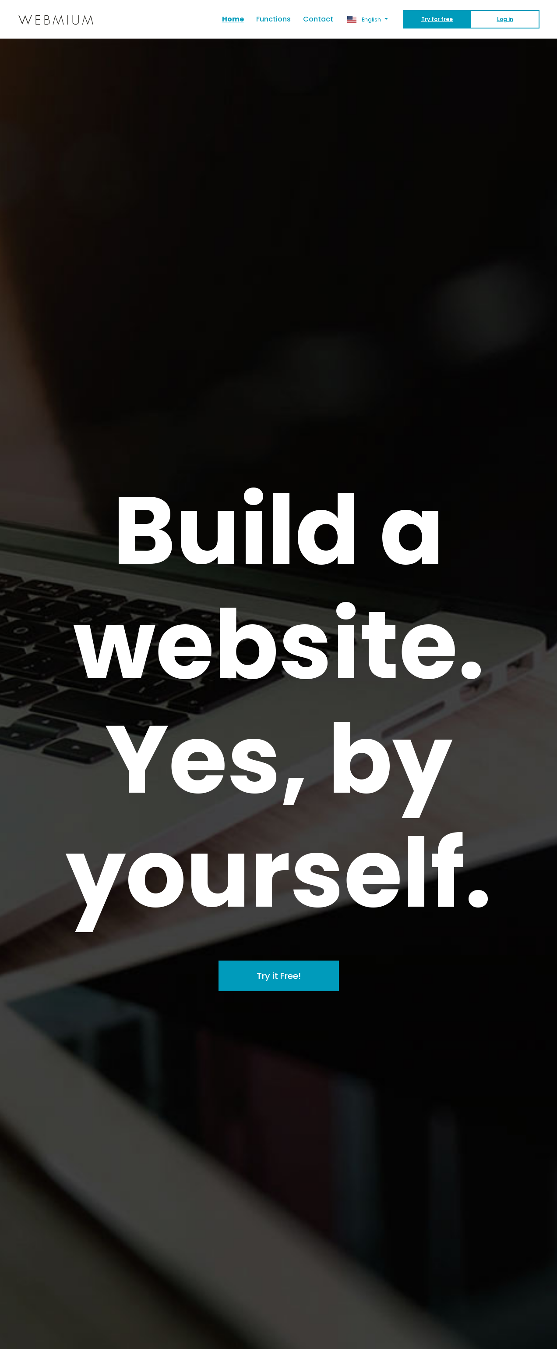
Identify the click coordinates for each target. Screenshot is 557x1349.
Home (236, 19)
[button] (367, 19)
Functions (273, 19)
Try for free (437, 19)
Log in (505, 19)
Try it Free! (279, 976)
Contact (318, 19)
